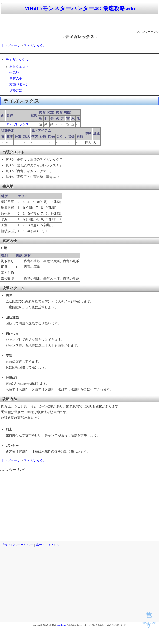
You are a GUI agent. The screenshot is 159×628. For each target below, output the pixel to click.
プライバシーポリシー (17, 545)
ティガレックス (35, 45)
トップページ (10, 45)
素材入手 (15, 78)
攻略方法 (15, 90)
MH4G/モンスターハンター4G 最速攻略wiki (79, 8)
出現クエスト (19, 67)
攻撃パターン (19, 84)
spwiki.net (61, 625)
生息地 (14, 72)
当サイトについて (49, 545)
